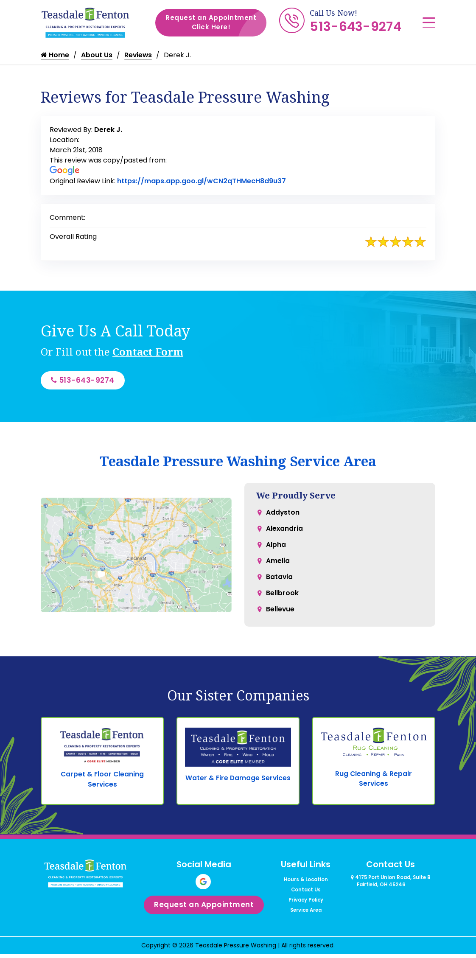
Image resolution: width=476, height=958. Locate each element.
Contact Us (306, 897)
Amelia (278, 565)
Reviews (138, 55)
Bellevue (280, 616)
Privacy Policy (305, 908)
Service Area (306, 918)
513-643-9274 (355, 27)
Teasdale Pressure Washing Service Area (238, 463)
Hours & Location (306, 887)
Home (55, 55)
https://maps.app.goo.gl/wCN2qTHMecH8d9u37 (201, 181)
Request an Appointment (215, 22)
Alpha (276, 548)
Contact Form (147, 352)
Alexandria (284, 531)
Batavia (279, 582)
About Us (96, 55)
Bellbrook (282, 599)
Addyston (283, 514)
